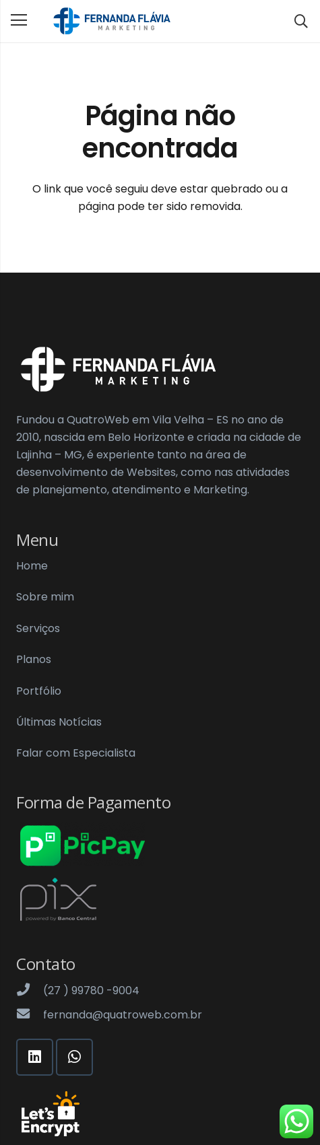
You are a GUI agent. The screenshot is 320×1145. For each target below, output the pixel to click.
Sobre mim (45, 596)
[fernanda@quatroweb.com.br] (29, 1015)
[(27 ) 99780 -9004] (29, 991)
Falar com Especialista (75, 753)
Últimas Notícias (59, 722)
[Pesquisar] (301, 21)
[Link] (111, 21)
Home (32, 566)
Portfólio (38, 691)
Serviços (38, 628)
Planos (33, 659)
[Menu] (19, 20)
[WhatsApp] (74, 1057)
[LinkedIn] (34, 1057)
